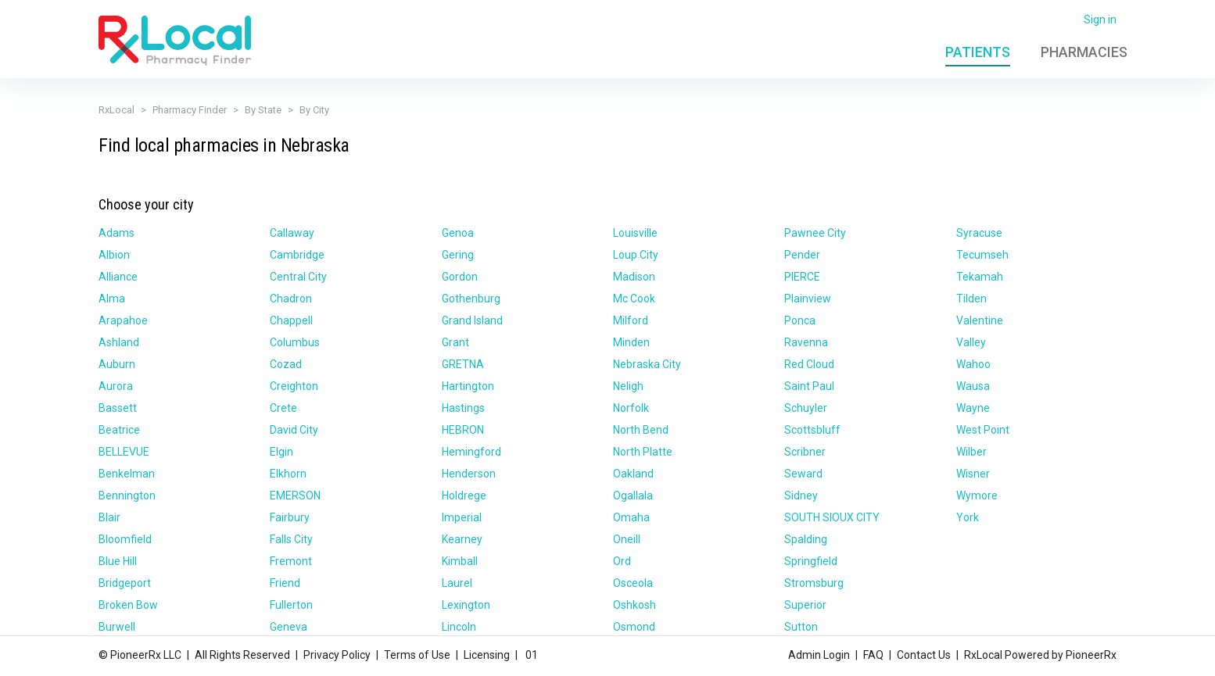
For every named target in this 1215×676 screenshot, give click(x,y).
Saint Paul (809, 386)
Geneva (288, 627)
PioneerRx (1091, 655)
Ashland (119, 342)
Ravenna (806, 342)
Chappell (291, 320)
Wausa (973, 386)
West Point (982, 430)
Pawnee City (815, 233)
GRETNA (463, 364)
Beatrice (119, 430)
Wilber (971, 451)
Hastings (463, 408)
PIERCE (802, 276)
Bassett (118, 408)
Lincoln (459, 627)
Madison (634, 276)
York (967, 517)
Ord (622, 561)
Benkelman (127, 473)
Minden (631, 342)
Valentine (979, 320)
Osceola (633, 583)
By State (263, 110)
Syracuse (979, 233)
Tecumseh (982, 255)
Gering (458, 255)
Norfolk (631, 408)
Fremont (291, 561)
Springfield (810, 561)
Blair (109, 517)
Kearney (462, 539)
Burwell (117, 627)
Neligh (628, 386)
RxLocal (116, 110)
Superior (805, 605)
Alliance (118, 276)
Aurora (116, 386)
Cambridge (297, 255)
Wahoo (973, 364)
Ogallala (633, 495)
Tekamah (979, 276)
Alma (112, 298)
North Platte (642, 451)
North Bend (640, 430)
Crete (283, 408)
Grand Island (472, 320)
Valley (971, 342)
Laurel (457, 583)
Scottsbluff (812, 430)
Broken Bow (128, 605)
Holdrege (464, 495)
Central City (298, 276)
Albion (114, 255)
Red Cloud (809, 364)
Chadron (291, 298)
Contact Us (924, 655)
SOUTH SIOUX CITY (832, 517)
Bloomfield (125, 539)
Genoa (458, 233)
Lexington (466, 605)
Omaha (631, 517)
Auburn (117, 364)
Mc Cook (634, 298)
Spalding (805, 539)
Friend (285, 583)
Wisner (973, 473)
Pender (802, 255)
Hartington (468, 386)
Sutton (801, 627)
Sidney (801, 495)
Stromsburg (814, 583)
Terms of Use (417, 655)
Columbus (295, 342)
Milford (630, 320)
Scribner (805, 451)
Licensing (487, 655)
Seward (803, 473)
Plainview (807, 298)
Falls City (291, 539)
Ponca (799, 320)
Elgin (281, 451)
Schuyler (805, 408)
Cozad (286, 364)
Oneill (626, 539)
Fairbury (290, 517)
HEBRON (463, 430)
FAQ (873, 655)
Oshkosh (634, 605)
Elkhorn (288, 473)
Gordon (460, 276)
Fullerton (291, 605)
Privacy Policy (337, 655)
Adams (116, 233)
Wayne (973, 408)
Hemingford (471, 451)
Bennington (127, 495)
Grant (455, 342)
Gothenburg (471, 298)
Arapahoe (123, 320)
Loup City (635, 255)
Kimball (460, 561)
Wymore (977, 495)
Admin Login (819, 655)
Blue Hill (118, 561)
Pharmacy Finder (189, 110)
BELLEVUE (124, 451)
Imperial (462, 517)
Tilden (971, 298)
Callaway (292, 233)
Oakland (633, 473)
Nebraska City (647, 364)
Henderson (469, 473)
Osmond (634, 627)
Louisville (635, 233)
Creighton (294, 386)
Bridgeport (125, 583)
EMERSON (295, 495)
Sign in (1100, 19)
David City (294, 430)
